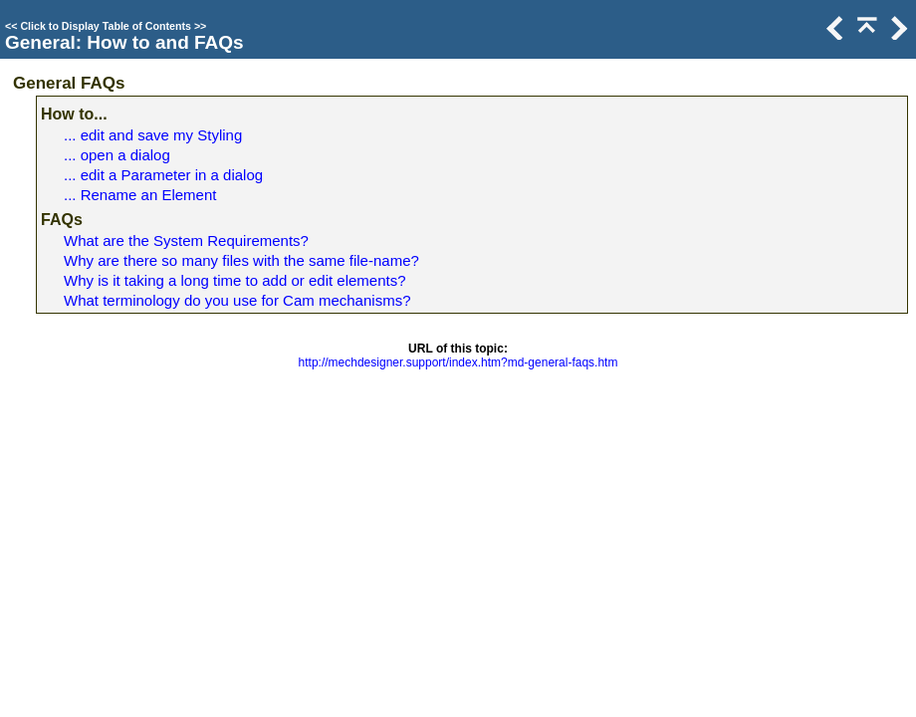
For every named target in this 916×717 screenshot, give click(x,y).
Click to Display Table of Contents (105, 26)
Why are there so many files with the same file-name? (241, 260)
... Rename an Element (140, 194)
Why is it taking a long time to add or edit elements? (235, 280)
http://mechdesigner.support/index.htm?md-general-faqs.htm (458, 362)
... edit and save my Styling (153, 134)
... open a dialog (117, 154)
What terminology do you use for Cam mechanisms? (237, 300)
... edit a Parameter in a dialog (163, 174)
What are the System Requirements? (186, 240)
